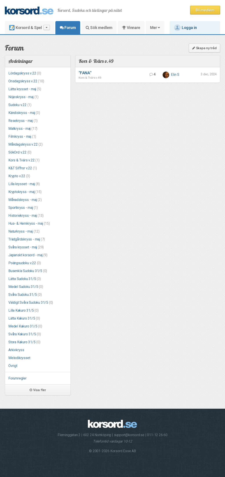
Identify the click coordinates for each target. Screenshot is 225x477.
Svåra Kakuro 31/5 (24, 334)
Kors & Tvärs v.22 (24, 160)
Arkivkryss (16, 350)
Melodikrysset (19, 358)
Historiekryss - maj (26, 215)
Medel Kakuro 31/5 (25, 326)
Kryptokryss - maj (25, 192)
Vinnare (131, 27)
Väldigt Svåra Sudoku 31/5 (30, 302)
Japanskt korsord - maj (27, 255)
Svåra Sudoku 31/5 (25, 295)
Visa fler (37, 390)
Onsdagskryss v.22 (26, 81)
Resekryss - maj (23, 121)
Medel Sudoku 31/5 (25, 287)
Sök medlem (99, 27)
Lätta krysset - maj (24, 89)
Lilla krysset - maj (24, 184)
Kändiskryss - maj (24, 113)
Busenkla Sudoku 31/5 (27, 271)
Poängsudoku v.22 (24, 263)
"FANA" (85, 72)
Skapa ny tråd (204, 48)
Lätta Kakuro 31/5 (24, 318)
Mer (155, 27)
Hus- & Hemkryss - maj (29, 223)
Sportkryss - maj (23, 208)
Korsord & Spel (29, 27)
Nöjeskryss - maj (23, 97)
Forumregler (17, 378)
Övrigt (12, 366)
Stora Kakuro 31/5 (24, 342)
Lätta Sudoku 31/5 (24, 279)
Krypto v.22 (19, 176)
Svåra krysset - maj (26, 247)
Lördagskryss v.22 (24, 73)
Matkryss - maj (22, 128)
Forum (68, 27)
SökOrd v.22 (19, 152)
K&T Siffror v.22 (22, 168)
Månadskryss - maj (25, 200)
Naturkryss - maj (24, 231)
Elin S (171, 74)
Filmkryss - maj (22, 136)
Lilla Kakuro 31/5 (23, 310)
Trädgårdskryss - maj (26, 239)
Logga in (185, 27)
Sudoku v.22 (19, 105)
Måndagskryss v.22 (25, 144)
